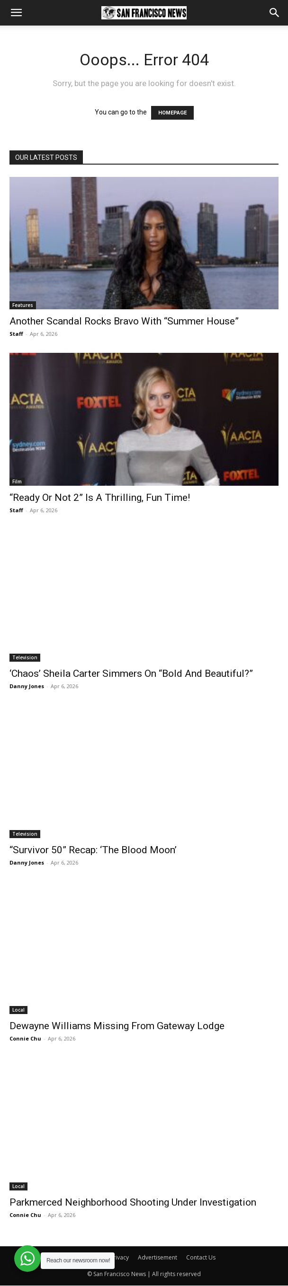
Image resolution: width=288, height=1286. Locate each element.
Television (24, 657)
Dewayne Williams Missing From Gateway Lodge (117, 1026)
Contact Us (201, 1257)
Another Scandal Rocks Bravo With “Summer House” (124, 321)
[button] (16, 13)
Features (22, 305)
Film (17, 481)
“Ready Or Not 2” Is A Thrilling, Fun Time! (99, 497)
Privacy (119, 1257)
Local (18, 1009)
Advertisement (157, 1257)
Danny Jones (26, 686)
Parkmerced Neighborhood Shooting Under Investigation (132, 1202)
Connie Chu (25, 1038)
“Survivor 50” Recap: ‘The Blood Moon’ (93, 850)
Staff (16, 333)
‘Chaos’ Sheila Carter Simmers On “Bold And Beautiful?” (131, 673)
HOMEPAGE (172, 113)
